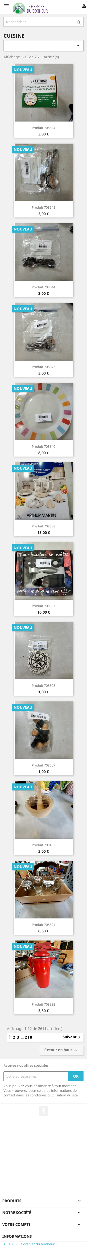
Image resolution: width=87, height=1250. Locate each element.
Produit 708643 (43, 367)
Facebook (43, 1111)
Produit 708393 (43, 1004)
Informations (17, 1236)
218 (28, 1037)
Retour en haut (61, 1050)
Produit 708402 (43, 845)
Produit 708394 (43, 924)
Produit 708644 (43, 287)
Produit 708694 (43, 127)
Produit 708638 (43, 526)
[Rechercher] (43, 22)
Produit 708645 (43, 207)
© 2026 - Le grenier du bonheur (29, 1244)
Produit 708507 (43, 765)
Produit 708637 (43, 606)
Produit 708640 (43, 446)
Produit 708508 (43, 685)
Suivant (72, 1037)
